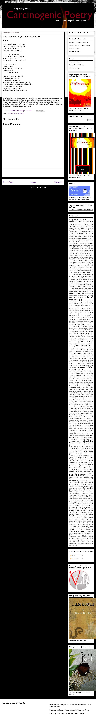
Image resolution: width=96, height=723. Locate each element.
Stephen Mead (80, 510)
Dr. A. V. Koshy (79, 303)
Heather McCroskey (76, 338)
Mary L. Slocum (87, 428)
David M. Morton (78, 291)
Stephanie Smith (84, 507)
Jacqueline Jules (80, 351)
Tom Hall (71, 533)
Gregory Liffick (85, 333)
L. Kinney (73, 406)
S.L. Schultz (89, 490)
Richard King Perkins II (85, 471)
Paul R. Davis (79, 462)
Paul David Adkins (83, 460)
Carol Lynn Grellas (82, 265)
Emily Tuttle (74, 312)
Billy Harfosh (84, 250)
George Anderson (88, 324)
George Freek (75, 326)
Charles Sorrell (76, 274)
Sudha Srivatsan (89, 516)
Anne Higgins (89, 238)
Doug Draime (82, 302)
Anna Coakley (78, 236)
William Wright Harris (75, 541)
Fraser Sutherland (83, 319)
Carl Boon (89, 262)
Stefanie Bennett (74, 505)
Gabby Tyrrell (88, 321)
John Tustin (87, 377)
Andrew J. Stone (87, 233)
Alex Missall (81, 224)
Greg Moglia (72, 333)
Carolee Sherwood (79, 267)
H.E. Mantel (85, 335)
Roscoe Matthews (83, 486)
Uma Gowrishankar (86, 536)
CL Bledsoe (72, 260)
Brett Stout (78, 255)
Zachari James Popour (86, 543)
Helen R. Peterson (87, 338)
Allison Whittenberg (84, 226)
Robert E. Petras (78, 477)
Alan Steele (73, 224)
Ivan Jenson (81, 345)
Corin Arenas (74, 284)
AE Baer (89, 221)
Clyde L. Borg (81, 283)
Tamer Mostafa (87, 521)
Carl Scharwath (82, 264)
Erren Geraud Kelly (85, 314)
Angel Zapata (72, 235)
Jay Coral (86, 356)
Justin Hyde (88, 391)
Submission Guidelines (76, 65)
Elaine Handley (80, 310)
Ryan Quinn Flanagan (78, 490)
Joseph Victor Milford (82, 387)
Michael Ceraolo (75, 439)
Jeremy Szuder (73, 360)
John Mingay (80, 373)
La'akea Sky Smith (88, 406)
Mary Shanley (84, 430)
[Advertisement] (33, 173)
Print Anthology (74, 68)
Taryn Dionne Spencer (85, 523)
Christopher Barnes (74, 279)
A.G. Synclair (83, 219)
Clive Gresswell (73, 283)
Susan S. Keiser (80, 519)
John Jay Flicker (73, 372)
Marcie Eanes (84, 418)
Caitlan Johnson (83, 260)
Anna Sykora (81, 238)
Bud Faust (89, 258)
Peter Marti (88, 464)
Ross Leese (78, 488)
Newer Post (7, 182)
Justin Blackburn (79, 391)
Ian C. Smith (85, 342)
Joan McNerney (87, 363)
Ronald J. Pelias (73, 486)
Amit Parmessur (75, 230)
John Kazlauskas (84, 372)
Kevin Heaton (73, 399)
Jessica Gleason (83, 360)
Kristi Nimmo (83, 403)
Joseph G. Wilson (83, 384)
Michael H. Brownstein (87, 439)
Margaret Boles (81, 420)
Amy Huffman (84, 230)
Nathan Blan (84, 450)
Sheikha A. (80, 500)
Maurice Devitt (81, 433)
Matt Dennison (81, 432)
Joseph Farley (73, 384)
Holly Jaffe (89, 340)
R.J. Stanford (85, 466)
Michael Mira (75, 445)
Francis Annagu (87, 317)
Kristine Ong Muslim (80, 404)
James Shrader (73, 355)
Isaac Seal (78, 343)
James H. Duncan (76, 353)
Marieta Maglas (73, 423)
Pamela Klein (82, 457)
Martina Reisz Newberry (75, 428)
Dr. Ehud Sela (88, 303)
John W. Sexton (73, 378)
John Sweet (77, 377)
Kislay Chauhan (73, 403)
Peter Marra (76, 464)
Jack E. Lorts (82, 350)
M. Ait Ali (71, 416)
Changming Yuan (85, 271)
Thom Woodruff (81, 526)
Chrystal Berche (79, 281)
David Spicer (88, 293)
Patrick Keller (72, 460)
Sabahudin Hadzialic (83, 491)
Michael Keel (75, 441)
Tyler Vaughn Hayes (74, 536)
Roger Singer (74, 484)
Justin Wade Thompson (75, 393)
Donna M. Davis (87, 300)
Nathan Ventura (79, 452)
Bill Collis (76, 250)
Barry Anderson (84, 245)
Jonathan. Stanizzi (79, 382)
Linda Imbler (74, 411)
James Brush (89, 351)
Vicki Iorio (71, 538)
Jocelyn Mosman (73, 365)
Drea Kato (74, 307)
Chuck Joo (88, 281)
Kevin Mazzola (83, 399)
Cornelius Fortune (85, 285)
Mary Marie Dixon (74, 430)
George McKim (87, 326)
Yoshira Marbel (87, 541)
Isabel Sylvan (86, 343)
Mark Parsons (88, 425)
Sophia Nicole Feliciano (85, 503)
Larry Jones (83, 408)
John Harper (87, 370)
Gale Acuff (85, 322)
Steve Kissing (84, 512)
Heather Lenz (89, 336)
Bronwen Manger (83, 257)
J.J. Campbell (81, 348)
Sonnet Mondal (73, 503)
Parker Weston (87, 459)
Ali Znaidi (88, 224)
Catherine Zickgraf (74, 270)
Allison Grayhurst (73, 226)
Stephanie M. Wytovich (16, 113)
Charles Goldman (86, 272)
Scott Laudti (78, 497)
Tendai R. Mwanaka (83, 524)
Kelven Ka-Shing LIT (80, 396)
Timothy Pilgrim (75, 531)
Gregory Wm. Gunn (74, 335)
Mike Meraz (84, 446)
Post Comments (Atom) (38, 187)
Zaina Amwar (72, 545)
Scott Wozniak (73, 498)
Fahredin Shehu (73, 315)
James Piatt (87, 353)
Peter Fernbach (89, 462)
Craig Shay (85, 286)
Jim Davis (78, 363)
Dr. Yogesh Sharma (88, 305)
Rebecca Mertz (89, 467)
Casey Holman (89, 267)
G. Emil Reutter (79, 321)
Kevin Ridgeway (87, 401)
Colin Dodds (90, 283)
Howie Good (73, 342)
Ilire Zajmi (71, 343)
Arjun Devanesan (87, 240)
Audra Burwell (73, 241)
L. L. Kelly (79, 406)
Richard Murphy (86, 473)
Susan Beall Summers (76, 517)
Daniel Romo (72, 290)
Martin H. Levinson (86, 427)
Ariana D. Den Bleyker (75, 240)
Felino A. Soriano (86, 316)
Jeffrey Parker (87, 358)
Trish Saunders (76, 535)
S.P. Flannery (72, 491)
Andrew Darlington (88, 231)
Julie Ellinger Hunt (83, 389)
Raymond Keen (79, 467)
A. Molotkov (72, 219)
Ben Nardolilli (85, 247)
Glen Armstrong (79, 329)
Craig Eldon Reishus (74, 286)
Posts (72, 555)
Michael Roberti (86, 445)
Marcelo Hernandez (74, 418)
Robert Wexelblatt (74, 482)
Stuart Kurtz (79, 514)
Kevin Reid (78, 401)
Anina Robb (81, 235)
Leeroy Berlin (79, 410)
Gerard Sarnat (83, 328)
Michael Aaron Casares (82, 45)
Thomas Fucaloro (80, 528)
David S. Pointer (75, 293)
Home (33, 182)
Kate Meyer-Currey (79, 394)
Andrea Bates (78, 231)
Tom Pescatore (88, 533)
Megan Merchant (80, 435)
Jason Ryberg (78, 356)
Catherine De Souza (86, 269)
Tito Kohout (88, 531)
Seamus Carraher (83, 498)
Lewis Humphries (88, 410)
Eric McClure (83, 312)
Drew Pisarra (83, 307)
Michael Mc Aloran (86, 443)
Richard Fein (73, 471)
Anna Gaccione (87, 236)
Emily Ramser (89, 310)
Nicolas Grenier (76, 454)
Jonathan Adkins (83, 378)
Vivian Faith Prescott (81, 538)
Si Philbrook (79, 502)
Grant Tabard (88, 331)
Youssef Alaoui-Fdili (74, 543)
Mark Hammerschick (85, 423)
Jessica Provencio (82, 361)
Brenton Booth (84, 253)
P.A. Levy (77, 455)
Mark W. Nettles (73, 427)
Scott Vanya (87, 497)
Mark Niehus (79, 425)
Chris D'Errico (73, 278)
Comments (74, 559)
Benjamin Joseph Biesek (81, 248)
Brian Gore (85, 255)
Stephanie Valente (74, 509)
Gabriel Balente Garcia (75, 322)
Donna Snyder (73, 302)
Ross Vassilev (88, 488)
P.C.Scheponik (85, 455)
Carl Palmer (72, 264)
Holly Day (81, 340)
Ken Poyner (79, 398)
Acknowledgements (75, 62)
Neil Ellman (88, 452)
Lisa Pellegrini (77, 413)
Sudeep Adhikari (79, 516)
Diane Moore (80, 297)
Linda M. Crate (83, 411)
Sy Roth (78, 521)
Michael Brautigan (88, 437)
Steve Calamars (73, 512)
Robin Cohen (87, 482)
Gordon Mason (79, 331)
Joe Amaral (82, 365)
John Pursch (88, 373)
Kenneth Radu (87, 398)
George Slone (72, 328)
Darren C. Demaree (83, 290)
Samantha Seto (84, 493)
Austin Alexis (83, 241)
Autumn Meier (80, 243)
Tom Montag (78, 533)
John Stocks (86, 375)
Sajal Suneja (76, 493)
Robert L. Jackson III (78, 479)
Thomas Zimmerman (84, 529)
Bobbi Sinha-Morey (86, 252)
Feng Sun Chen (76, 317)
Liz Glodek (85, 413)
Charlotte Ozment (86, 274)
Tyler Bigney (88, 535)
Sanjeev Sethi (83, 495)
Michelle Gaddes (73, 446)
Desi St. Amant (83, 295)
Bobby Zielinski (73, 253)
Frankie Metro (73, 319)
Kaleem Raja (86, 393)
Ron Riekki (86, 484)
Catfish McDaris (75, 269)
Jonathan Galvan (80, 380)
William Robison (87, 540)
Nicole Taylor (85, 454)
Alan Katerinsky (89, 223)
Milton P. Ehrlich (81, 448)
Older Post (58, 182)
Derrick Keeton (73, 295)
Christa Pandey (86, 278)
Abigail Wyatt (72, 223)
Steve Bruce (89, 510)
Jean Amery (78, 358)
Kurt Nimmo (90, 404)
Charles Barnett (73, 272)
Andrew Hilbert (76, 233)
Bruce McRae (81, 258)
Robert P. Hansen (85, 481)
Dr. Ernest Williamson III (75, 305)
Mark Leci (71, 425)
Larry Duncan (74, 408)
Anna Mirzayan (73, 238)
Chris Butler (73, 276)
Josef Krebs (88, 382)
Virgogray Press (82, 42)
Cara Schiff (82, 262)
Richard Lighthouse (74, 473)
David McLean (88, 291)
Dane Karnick (88, 288)
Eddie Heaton (81, 308)
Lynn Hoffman (88, 415)
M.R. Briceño (79, 416)
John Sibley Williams (75, 375)
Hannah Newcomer (79, 336)
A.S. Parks (82, 221)
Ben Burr (77, 247)
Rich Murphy (74, 469)
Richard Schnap (77, 474)
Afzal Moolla (80, 223)
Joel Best (89, 365)
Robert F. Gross (88, 477)
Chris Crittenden (86, 276)
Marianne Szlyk (85, 422)
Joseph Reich (81, 385)
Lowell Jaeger (79, 415)
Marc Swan (88, 416)
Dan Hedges (79, 288)
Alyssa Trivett (89, 228)
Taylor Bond (72, 524)
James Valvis (82, 355)
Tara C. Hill (72, 523)
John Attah (72, 367)
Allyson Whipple (80, 228)
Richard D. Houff (85, 469)
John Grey (81, 367)
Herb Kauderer (73, 340)
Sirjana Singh (88, 502)
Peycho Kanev (73, 466)
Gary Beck (77, 324)
